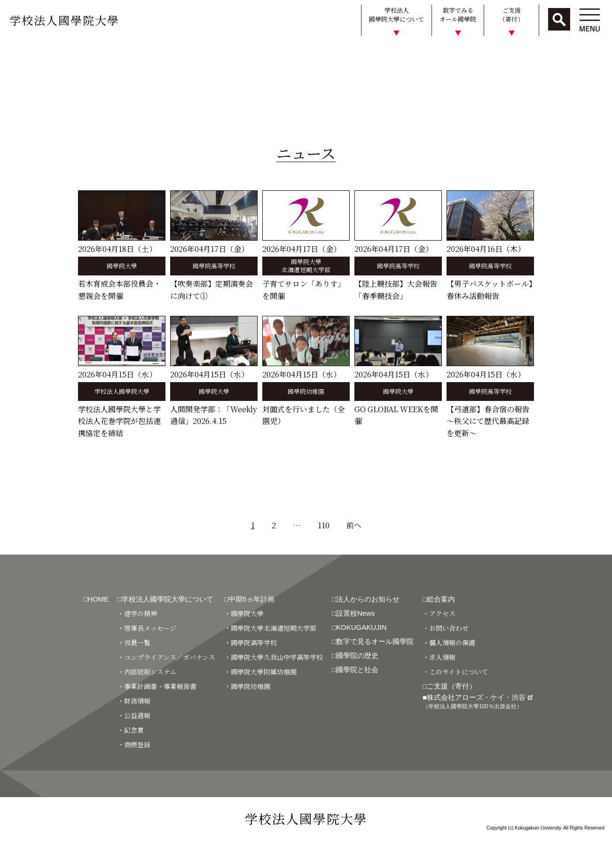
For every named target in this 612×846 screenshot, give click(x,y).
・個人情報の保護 (449, 642)
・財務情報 (134, 700)
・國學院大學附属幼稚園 (260, 671)
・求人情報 (439, 657)
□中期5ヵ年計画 (249, 599)
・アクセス (439, 613)
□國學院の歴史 (355, 655)
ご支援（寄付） (511, 15)
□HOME (96, 599)
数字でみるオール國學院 (457, 15)
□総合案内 (439, 599)
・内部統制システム (147, 671)
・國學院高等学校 (250, 642)
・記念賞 (131, 730)
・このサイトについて (455, 671)
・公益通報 (134, 715)
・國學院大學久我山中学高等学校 (273, 657)
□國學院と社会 (355, 670)
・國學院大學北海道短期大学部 (270, 628)
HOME (15, 53)
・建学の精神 (137, 613)
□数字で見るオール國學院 (373, 641)
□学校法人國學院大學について (165, 599)
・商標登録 (134, 744)
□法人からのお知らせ (366, 599)
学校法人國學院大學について (396, 15)
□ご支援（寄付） (449, 686)
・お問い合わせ (446, 628)
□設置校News (353, 613)
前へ (353, 525)
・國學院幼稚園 (247, 686)
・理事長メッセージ (147, 628)
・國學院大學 (244, 613)
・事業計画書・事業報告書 (157, 686)
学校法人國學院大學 (64, 20)
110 (324, 525)
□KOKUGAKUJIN (359, 627)
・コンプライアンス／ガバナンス (166, 657)
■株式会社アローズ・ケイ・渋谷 (478, 701)
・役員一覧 (134, 642)
